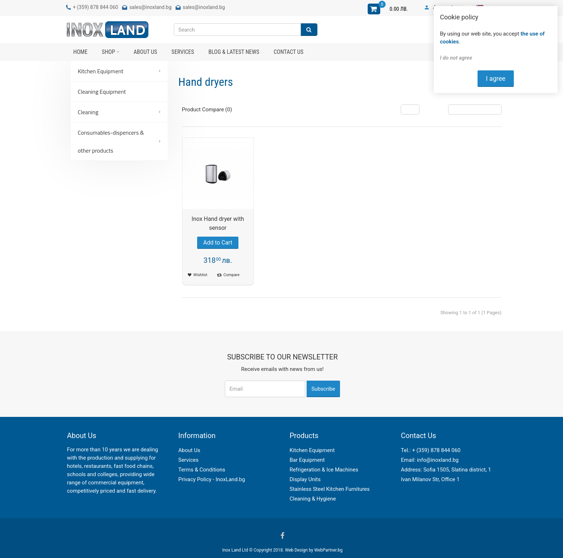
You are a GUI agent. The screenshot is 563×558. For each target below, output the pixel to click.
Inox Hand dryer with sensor (218, 223)
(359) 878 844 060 (97, 7)
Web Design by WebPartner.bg (314, 550)
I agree (495, 78)
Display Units (305, 479)
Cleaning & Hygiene (313, 499)
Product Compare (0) (207, 109)
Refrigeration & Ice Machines (324, 469)
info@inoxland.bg (438, 460)
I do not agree (456, 58)
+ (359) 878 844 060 (436, 450)
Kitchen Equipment (312, 450)
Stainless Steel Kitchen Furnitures (330, 489)
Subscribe (323, 389)
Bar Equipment (307, 460)
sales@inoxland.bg (150, 7)
